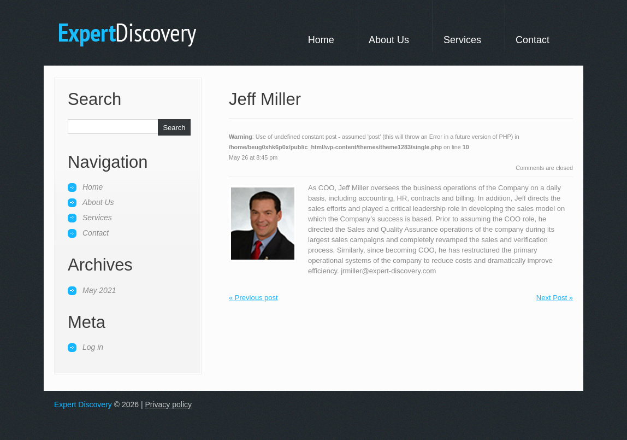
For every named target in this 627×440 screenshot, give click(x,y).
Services (462, 39)
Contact (532, 39)
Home (321, 39)
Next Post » (554, 298)
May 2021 (99, 290)
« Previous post (253, 298)
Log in (92, 347)
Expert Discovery (83, 404)
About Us (389, 39)
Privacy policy (168, 404)
